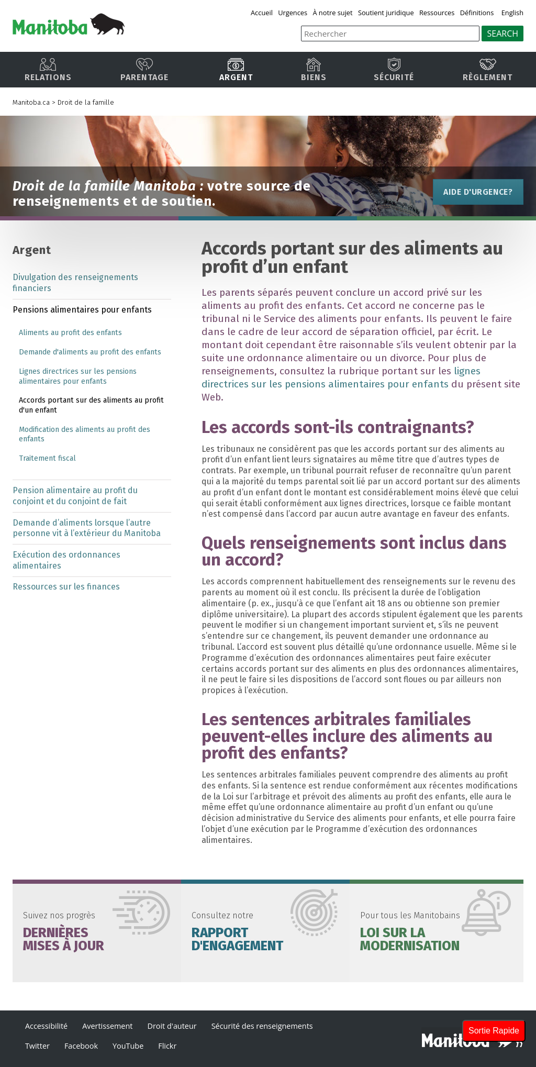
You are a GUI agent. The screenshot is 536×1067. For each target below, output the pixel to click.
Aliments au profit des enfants (70, 332)
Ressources (436, 12)
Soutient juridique (386, 12)
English (512, 12)
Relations (48, 70)
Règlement (487, 70)
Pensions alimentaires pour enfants (82, 310)
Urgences (292, 12)
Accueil (262, 12)
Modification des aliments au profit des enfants (84, 434)
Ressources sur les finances (66, 587)
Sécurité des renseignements (262, 1026)
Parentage (144, 70)
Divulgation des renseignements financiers (75, 282)
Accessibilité (46, 1026)
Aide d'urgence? (478, 192)
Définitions (477, 12)
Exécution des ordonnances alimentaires (66, 560)
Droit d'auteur (171, 1026)
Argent (236, 70)
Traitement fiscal (47, 458)
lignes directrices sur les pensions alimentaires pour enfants (341, 377)
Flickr (167, 1046)
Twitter (37, 1046)
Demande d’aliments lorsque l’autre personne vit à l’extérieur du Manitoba (87, 528)
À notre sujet (333, 12)
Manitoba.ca (31, 102)
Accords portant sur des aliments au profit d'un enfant (91, 405)
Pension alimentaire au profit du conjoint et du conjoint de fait (75, 495)
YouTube (128, 1046)
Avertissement (107, 1026)
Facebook (81, 1046)
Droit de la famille (86, 102)
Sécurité (394, 70)
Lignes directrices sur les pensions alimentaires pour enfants (78, 376)
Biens (314, 70)
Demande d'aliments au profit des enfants (90, 352)
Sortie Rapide (493, 1030)
